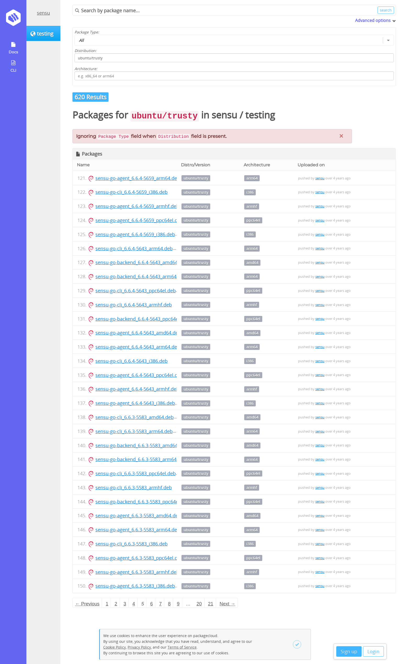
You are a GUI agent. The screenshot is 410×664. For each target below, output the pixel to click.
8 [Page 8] (169, 603)
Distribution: (85, 50)
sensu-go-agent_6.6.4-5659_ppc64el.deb (139, 220)
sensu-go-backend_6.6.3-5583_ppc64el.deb (142, 501)
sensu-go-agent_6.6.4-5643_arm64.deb (137, 347)
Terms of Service (182, 647)
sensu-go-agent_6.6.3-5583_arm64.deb (137, 529)
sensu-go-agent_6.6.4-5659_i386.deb (135, 234)
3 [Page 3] (124, 603)
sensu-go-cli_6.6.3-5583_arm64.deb (134, 431)
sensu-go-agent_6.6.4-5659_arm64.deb (137, 178)
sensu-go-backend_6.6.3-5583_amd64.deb (141, 445)
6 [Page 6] (151, 603)
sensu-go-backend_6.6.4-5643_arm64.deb (140, 276)
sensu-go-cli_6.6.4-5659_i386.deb (131, 192)
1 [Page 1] (107, 603)
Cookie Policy (114, 647)
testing (260, 115)
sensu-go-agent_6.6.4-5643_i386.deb (135, 403)
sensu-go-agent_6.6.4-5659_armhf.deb (137, 206)
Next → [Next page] (227, 603)
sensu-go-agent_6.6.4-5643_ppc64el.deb (139, 375)
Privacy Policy (139, 647)
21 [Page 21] (210, 603)
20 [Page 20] (199, 603)
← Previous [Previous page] (87, 603)
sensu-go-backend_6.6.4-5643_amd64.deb (141, 262)
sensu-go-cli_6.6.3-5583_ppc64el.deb (135, 473)
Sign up (349, 651)
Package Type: (87, 32)
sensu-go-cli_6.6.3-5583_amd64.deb (134, 417)
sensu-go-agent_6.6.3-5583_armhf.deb (137, 572)
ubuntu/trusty (196, 178)
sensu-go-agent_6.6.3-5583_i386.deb (135, 586)
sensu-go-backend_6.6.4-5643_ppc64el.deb (142, 319)
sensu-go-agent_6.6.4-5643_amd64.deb (138, 333)
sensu (43, 13)
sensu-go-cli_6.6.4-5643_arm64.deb (134, 248)
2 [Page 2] (116, 603)
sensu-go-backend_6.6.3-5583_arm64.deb (140, 459)
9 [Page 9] (178, 603)
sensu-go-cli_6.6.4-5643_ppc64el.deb (135, 290)
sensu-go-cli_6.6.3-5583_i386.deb (131, 544)
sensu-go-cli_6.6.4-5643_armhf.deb (133, 305)
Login (373, 651)
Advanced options (373, 20)
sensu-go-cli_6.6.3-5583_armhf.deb (133, 487)
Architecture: (86, 68)
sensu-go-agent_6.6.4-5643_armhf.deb (137, 389)
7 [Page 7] (160, 603)
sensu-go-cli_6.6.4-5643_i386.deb (131, 361)
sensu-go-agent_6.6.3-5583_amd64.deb (138, 515)
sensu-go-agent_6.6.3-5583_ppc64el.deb (139, 558)
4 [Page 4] (133, 603)
